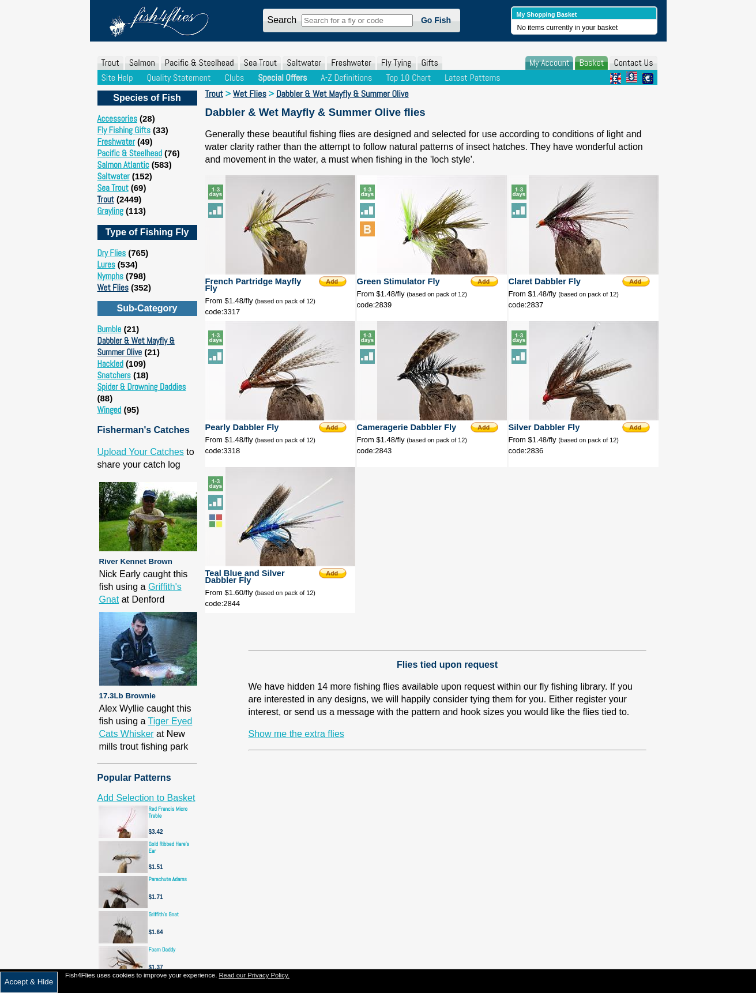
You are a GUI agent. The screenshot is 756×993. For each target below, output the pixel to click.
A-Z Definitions (346, 78)
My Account (549, 63)
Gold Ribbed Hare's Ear (169, 847)
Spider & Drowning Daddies (141, 386)
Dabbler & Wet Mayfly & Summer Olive (136, 346)
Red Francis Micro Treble (168, 812)
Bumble (109, 329)
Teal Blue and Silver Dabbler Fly (245, 577)
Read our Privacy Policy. (254, 975)
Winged (109, 409)
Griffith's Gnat (164, 914)
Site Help (117, 78)
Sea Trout (260, 63)
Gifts (430, 63)
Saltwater (304, 63)
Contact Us (633, 63)
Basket (591, 63)
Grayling (110, 210)
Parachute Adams (168, 879)
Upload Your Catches (140, 452)
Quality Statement (178, 78)
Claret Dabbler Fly (545, 281)
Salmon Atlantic (123, 164)
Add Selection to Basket (146, 798)
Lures (106, 264)
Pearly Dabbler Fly (242, 427)
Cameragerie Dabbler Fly (407, 427)
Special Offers (282, 78)
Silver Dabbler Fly (544, 427)
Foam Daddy (162, 949)
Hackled (110, 363)
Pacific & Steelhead (199, 63)
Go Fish (436, 20)
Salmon (142, 63)
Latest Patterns (472, 78)
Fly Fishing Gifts (124, 130)
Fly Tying (396, 63)
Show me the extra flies (296, 734)
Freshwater (351, 63)
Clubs (234, 78)
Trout (110, 63)
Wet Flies (113, 287)
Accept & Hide (29, 981)
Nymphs (110, 275)
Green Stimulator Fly (398, 281)
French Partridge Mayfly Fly (253, 285)
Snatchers (114, 375)
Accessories (117, 118)
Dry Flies (111, 252)
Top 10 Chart (408, 78)
